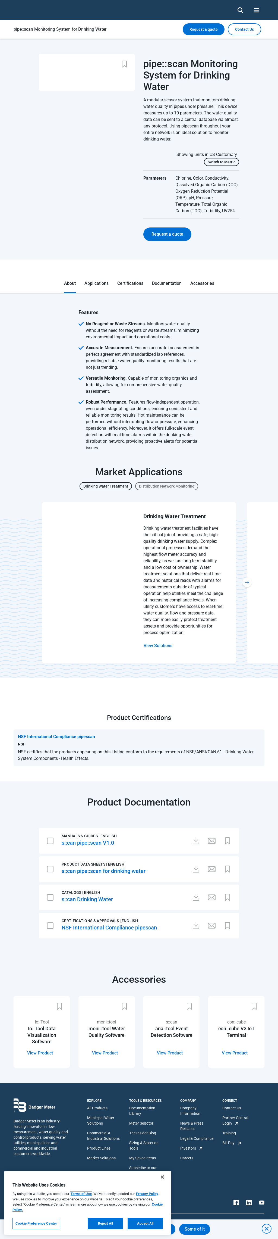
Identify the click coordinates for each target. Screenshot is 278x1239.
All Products (97, 1108)
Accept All (145, 1223)
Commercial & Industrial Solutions (103, 1136)
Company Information (190, 1111)
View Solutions (158, 645)
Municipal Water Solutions (100, 1120)
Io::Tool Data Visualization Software (41, 1035)
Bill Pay (228, 1143)
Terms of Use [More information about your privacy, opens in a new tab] (81, 1194)
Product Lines (98, 1148)
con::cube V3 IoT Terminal (236, 1032)
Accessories (202, 283)
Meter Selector (141, 1123)
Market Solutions (101, 1158)
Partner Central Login (235, 1120)
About (70, 283)
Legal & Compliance (196, 1138)
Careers (186, 1158)
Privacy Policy (147, 1194)
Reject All (105, 1223)
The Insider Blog (142, 1133)
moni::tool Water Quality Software (107, 1032)
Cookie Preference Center (36, 1223)
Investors (188, 1148)
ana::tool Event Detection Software (171, 1032)
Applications (96, 283)
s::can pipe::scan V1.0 (88, 842)
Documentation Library (142, 1111)
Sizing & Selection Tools (144, 1145)
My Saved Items (142, 1158)
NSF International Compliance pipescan (109, 927)
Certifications (130, 283)
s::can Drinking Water (87, 899)
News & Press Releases (191, 1126)
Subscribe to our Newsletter (143, 1170)
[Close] (162, 1177)
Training (229, 1133)
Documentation (167, 283)
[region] (87, 1203)
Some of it (195, 1229)
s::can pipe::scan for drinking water (104, 871)
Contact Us (231, 1108)
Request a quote (203, 29)
